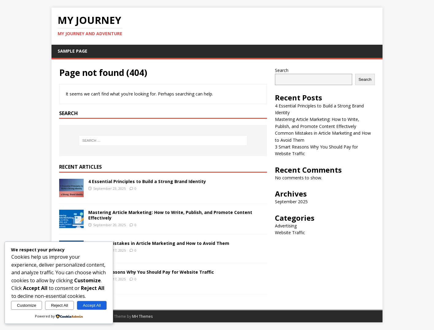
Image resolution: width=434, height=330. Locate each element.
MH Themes (142, 316)
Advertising (286, 226)
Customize (26, 305)
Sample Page (72, 51)
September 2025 (291, 201)
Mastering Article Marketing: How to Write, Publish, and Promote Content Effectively (170, 215)
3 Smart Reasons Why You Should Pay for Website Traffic (151, 272)
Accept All (92, 305)
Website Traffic (290, 232)
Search (281, 70)
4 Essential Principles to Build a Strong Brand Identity (147, 181)
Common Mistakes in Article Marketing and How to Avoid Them (158, 243)
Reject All (59, 305)
